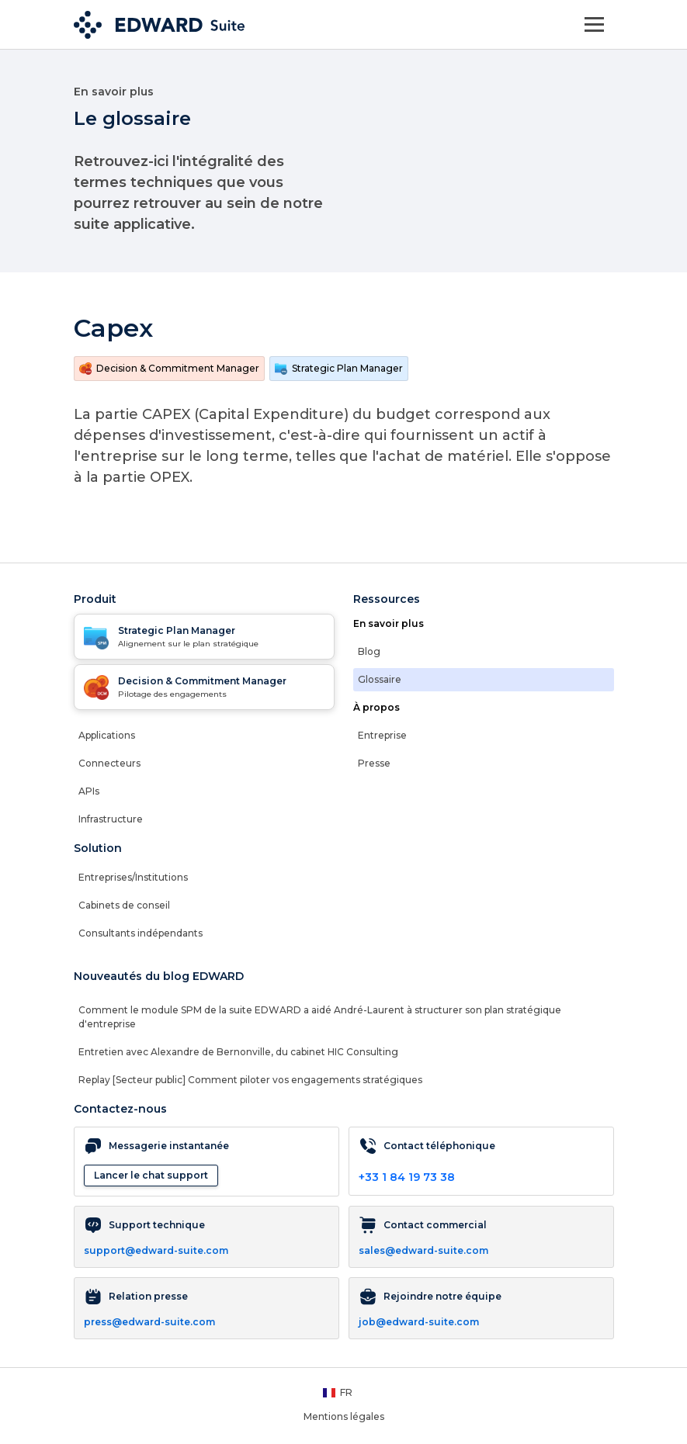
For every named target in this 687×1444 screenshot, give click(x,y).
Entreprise (382, 735)
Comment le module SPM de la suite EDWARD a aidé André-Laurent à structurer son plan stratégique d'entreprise (319, 1017)
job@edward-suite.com (419, 1322)
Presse (374, 763)
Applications (106, 735)
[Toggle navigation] (594, 24)
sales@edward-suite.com (423, 1250)
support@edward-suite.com (156, 1250)
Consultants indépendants (140, 933)
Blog (369, 651)
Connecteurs (109, 763)
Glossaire (379, 679)
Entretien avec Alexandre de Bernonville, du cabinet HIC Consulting (238, 1052)
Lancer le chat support (151, 1175)
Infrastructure (110, 819)
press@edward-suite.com (149, 1322)
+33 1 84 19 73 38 (407, 1177)
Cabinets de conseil (124, 905)
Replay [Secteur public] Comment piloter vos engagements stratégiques (250, 1080)
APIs (88, 791)
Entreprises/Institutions (133, 877)
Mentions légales (344, 1416)
